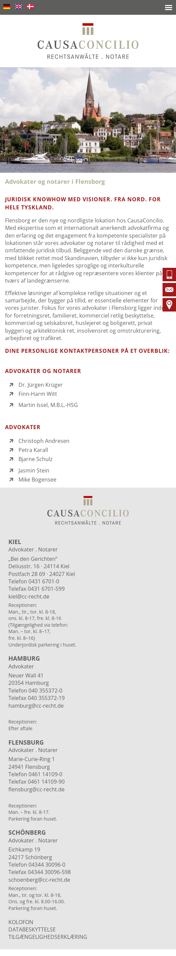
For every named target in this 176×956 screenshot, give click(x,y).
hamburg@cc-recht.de (36, 705)
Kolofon (20, 922)
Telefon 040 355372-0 (35, 690)
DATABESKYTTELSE (32, 929)
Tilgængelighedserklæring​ (47, 937)
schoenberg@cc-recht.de (39, 879)
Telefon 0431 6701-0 (33, 581)
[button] (169, 7)
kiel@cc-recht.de (28, 596)
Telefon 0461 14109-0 (35, 774)
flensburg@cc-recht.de (36, 789)
